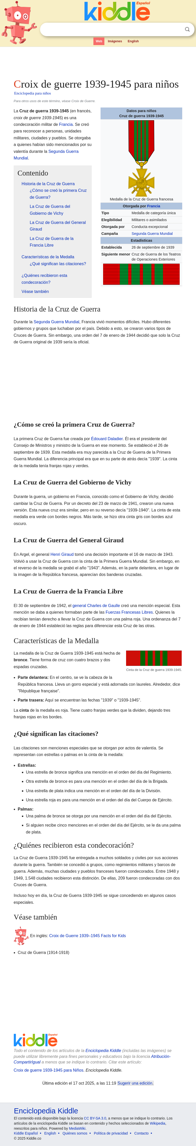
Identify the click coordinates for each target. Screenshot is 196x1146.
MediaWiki (77, 1128)
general (79, 605)
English (133, 41)
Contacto (141, 1133)
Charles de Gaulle (103, 605)
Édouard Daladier (107, 439)
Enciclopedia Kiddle (103, 1050)
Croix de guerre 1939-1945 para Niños (48, 1070)
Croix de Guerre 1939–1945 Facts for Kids (87, 935)
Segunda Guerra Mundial (152, 234)
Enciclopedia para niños (32, 93)
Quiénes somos (75, 1133)
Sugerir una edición (135, 1083)
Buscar (187, 29)
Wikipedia (157, 1123)
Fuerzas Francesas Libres (129, 612)
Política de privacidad (111, 1133)
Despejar (177, 29)
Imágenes (115, 41)
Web (99, 41)
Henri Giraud (62, 554)
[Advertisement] (98, 61)
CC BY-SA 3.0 (95, 1118)
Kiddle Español (26, 1133)
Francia (153, 206)
